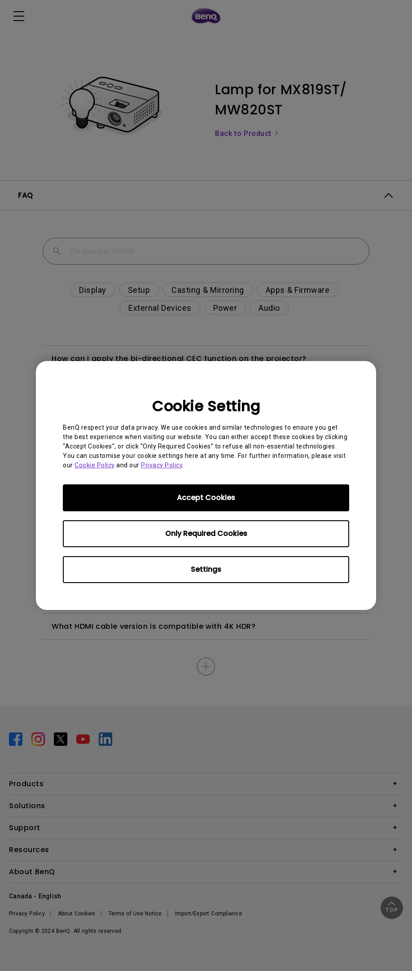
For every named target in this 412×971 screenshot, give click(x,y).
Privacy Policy (161, 465)
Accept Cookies (206, 497)
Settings (206, 569)
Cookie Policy (95, 465)
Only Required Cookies (206, 533)
